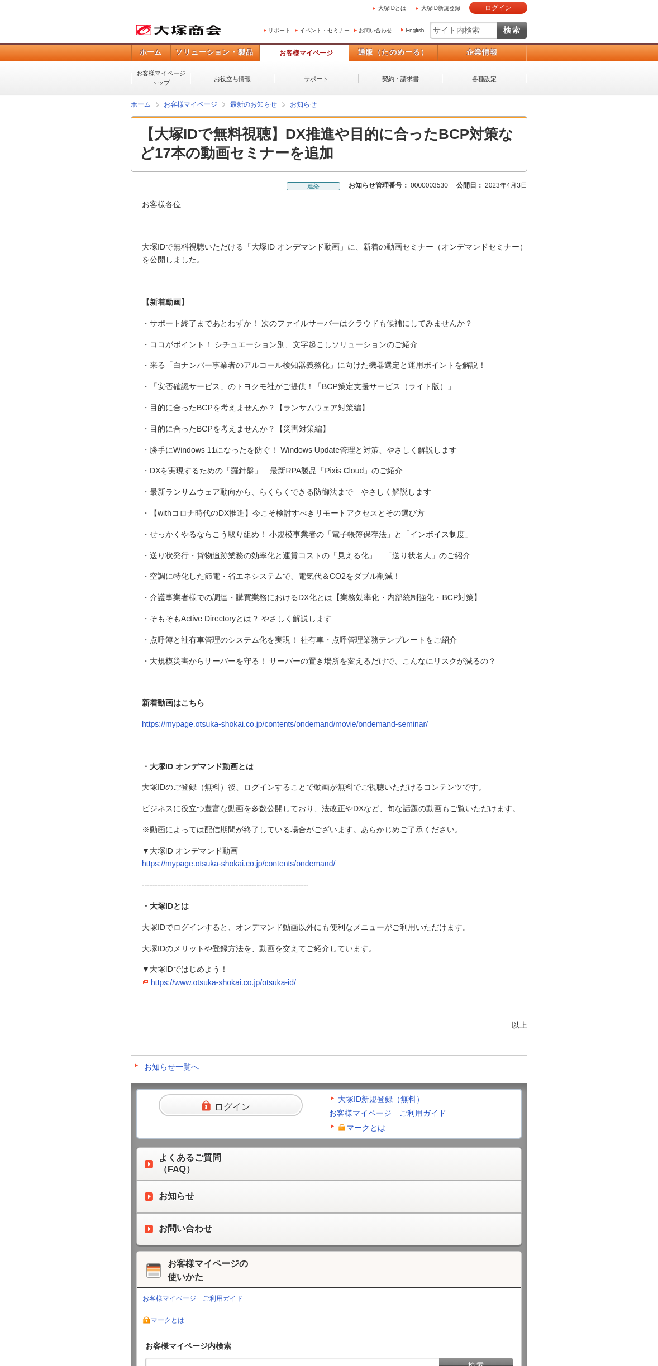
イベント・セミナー (324, 30)
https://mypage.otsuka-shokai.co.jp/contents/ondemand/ (238, 863)
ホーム (150, 52)
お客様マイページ (306, 53)
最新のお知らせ (253, 104)
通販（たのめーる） (393, 52)
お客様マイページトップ (160, 78)
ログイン (498, 8)
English (415, 30)
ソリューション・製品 (214, 52)
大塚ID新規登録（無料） (381, 1099)
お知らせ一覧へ (171, 1066)
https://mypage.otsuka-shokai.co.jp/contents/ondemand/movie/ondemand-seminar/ (285, 724)
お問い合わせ (375, 30)
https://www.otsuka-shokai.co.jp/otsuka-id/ (223, 982)
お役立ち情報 (232, 78)
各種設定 (484, 78)
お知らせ (303, 104)
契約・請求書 (400, 78)
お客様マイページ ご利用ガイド (387, 1113)
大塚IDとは (392, 8)
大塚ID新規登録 (440, 8)
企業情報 (482, 52)
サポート (279, 30)
